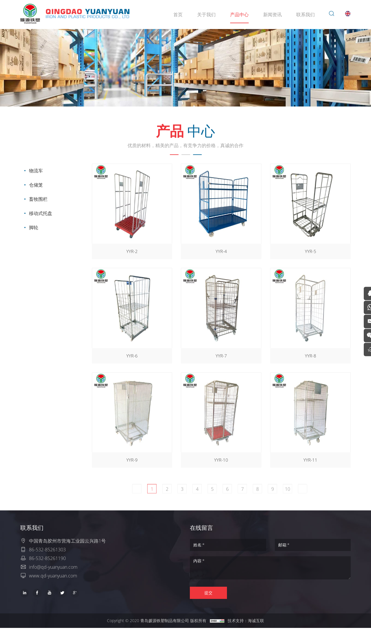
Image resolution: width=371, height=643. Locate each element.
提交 (208, 608)
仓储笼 (33, 185)
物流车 (33, 170)
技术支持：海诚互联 (246, 635)
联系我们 (302, 14)
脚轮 (31, 227)
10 (298, 510)
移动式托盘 (38, 213)
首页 (174, 14)
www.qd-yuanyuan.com (53, 591)
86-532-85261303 (47, 564)
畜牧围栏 (35, 199)
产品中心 (236, 14)
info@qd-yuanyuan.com (53, 582)
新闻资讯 (269, 14)
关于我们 (203, 14)
